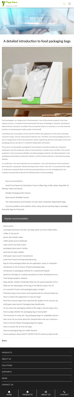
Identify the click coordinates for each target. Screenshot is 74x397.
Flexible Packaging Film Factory (18, 193)
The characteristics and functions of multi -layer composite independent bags (35, 202)
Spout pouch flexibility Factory (17, 197)
